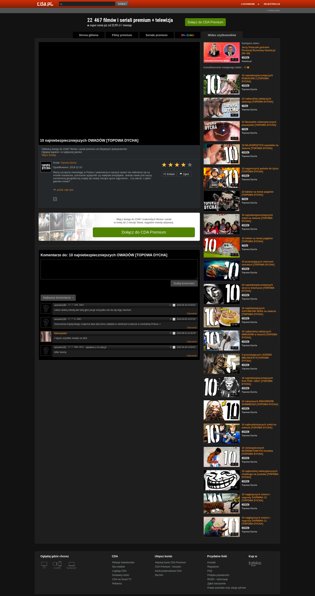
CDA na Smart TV (121, 579)
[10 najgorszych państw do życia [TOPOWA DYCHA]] (221, 177)
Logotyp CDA (119, 571)
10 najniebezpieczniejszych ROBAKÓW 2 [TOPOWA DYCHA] (257, 78)
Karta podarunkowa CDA (168, 571)
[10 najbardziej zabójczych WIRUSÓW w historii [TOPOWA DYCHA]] (221, 340)
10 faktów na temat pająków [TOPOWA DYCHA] (257, 193)
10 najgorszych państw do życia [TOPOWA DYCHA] (260, 170)
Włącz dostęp (49, 155)
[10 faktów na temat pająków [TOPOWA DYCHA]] (221, 200)
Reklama (117, 583)
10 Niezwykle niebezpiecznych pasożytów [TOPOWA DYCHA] (259, 123)
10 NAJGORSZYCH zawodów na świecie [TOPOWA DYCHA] (260, 147)
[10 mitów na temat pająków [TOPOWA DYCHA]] (221, 247)
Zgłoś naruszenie (216, 583)
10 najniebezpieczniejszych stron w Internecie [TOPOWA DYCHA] (258, 288)
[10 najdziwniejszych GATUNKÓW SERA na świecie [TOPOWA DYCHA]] (221, 317)
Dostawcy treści (120, 575)
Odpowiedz (192, 313)
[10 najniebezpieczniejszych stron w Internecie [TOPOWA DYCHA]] (221, 294)
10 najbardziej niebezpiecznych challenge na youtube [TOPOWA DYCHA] (260, 474)
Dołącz (205, 22)
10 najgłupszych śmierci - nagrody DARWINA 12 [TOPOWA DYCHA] (256, 497)
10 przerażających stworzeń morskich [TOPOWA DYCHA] (258, 263)
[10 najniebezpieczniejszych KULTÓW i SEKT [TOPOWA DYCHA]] (221, 387)
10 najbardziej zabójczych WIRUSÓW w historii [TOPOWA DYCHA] (259, 334)
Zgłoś (184, 174)
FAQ (209, 571)
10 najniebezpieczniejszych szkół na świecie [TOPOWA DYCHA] (257, 218)
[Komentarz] (119, 269)
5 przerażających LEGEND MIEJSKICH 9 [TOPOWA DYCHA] (257, 357)
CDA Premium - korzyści (168, 566)
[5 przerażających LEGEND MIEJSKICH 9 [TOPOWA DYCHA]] (221, 363)
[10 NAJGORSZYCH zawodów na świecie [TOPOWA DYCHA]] (221, 154)
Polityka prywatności (218, 575)
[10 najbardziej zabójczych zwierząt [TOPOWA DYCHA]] (221, 107)
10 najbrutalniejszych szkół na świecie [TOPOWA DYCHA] (259, 426)
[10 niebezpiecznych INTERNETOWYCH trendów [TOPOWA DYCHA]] (221, 456)
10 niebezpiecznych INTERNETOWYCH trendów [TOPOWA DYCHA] (257, 450)
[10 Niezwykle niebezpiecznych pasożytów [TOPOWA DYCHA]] (221, 131)
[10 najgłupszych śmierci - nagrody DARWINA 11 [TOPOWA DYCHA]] (221, 526)
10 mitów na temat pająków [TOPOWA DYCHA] (257, 240)
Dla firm (159, 575)
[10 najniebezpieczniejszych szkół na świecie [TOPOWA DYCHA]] (221, 224)
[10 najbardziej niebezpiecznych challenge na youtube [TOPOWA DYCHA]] (221, 480)
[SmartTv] (60, 570)
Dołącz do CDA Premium (144, 232)
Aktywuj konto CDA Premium (170, 562)
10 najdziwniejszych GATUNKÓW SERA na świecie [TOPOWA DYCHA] (259, 311)
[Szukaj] (87, 3)
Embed (169, 174)
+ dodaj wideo (273, 10)
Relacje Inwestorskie (123, 562)
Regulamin (213, 566)
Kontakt (211, 562)
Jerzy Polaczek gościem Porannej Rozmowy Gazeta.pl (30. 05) (258, 50)
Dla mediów (118, 566)
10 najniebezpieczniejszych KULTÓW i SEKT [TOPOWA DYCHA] (257, 381)
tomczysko (62, 333)
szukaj (122, 4)
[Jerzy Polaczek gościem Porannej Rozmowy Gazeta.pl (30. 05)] (221, 52)
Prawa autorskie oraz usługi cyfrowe (226, 587)
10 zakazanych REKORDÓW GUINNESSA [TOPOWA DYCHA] (260, 403)
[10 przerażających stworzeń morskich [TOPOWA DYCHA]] (221, 270)
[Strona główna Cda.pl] (46, 4)
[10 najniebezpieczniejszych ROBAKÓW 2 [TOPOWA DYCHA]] (221, 84)
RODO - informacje (217, 579)
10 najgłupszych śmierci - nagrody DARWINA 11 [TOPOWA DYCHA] (256, 520)
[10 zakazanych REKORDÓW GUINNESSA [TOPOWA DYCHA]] (221, 410)
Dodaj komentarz (184, 283)
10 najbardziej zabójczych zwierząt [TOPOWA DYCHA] (257, 100)
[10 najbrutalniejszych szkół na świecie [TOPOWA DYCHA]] (221, 433)
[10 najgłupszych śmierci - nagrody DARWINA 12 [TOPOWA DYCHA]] (221, 503)
